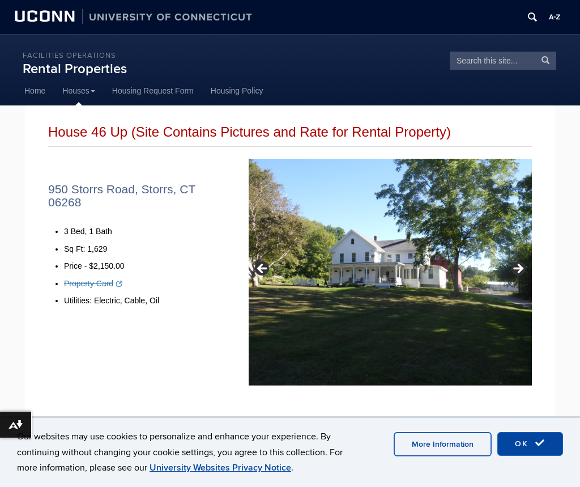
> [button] (517, 269)
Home (34, 90)
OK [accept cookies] (530, 443)
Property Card (93, 283)
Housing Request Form (153, 90)
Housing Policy (237, 90)
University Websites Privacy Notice (220, 467)
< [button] (262, 269)
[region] (390, 272)
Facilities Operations (69, 55)
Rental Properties (75, 69)
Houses (78, 90)
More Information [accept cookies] (443, 444)
